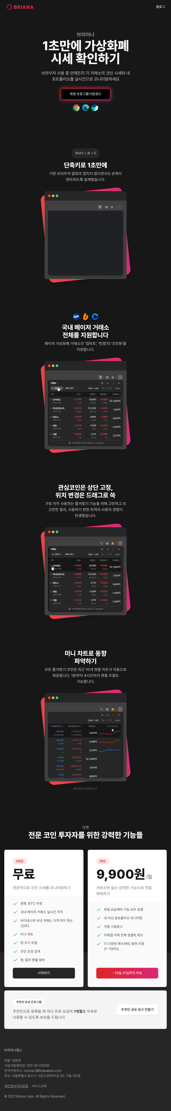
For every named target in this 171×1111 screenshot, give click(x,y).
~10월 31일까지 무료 (127, 973)
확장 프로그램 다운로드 (85, 94)
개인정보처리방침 (16, 1086)
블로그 (160, 7)
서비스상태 (39, 1086)
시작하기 (44, 973)
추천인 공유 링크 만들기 (137, 1010)
